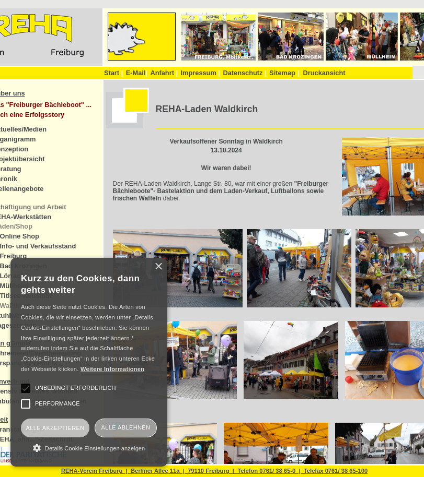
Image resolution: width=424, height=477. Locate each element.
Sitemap (282, 73)
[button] (89, 448)
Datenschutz (244, 73)
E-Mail (136, 73)
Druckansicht (324, 73)
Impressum (200, 73)
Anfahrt (164, 73)
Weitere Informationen (112, 369)
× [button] (158, 267)
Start (113, 73)
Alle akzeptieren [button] (55, 428)
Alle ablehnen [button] (126, 427)
